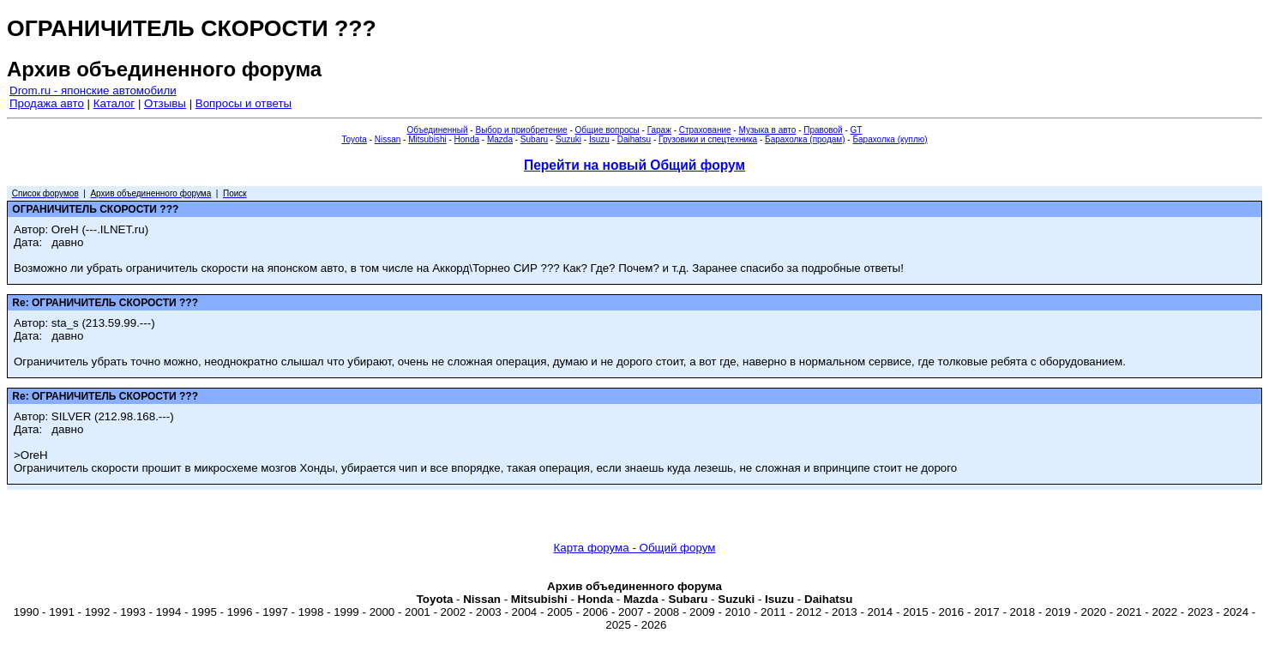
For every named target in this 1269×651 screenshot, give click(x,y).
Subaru (534, 139)
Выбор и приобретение (521, 130)
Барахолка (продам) (805, 139)
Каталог (114, 103)
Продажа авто (46, 103)
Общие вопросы (607, 130)
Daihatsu (634, 139)
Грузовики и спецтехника (708, 139)
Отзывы (165, 103)
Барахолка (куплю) (889, 139)
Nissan (388, 139)
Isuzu (599, 139)
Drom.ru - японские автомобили (93, 90)
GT (857, 130)
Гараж (659, 130)
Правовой (822, 130)
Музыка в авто (767, 130)
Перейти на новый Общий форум (634, 165)
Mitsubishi (427, 139)
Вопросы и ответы (243, 103)
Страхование (705, 130)
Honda (466, 139)
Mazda (500, 139)
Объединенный (437, 130)
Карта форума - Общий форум (635, 547)
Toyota (353, 139)
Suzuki (568, 139)
